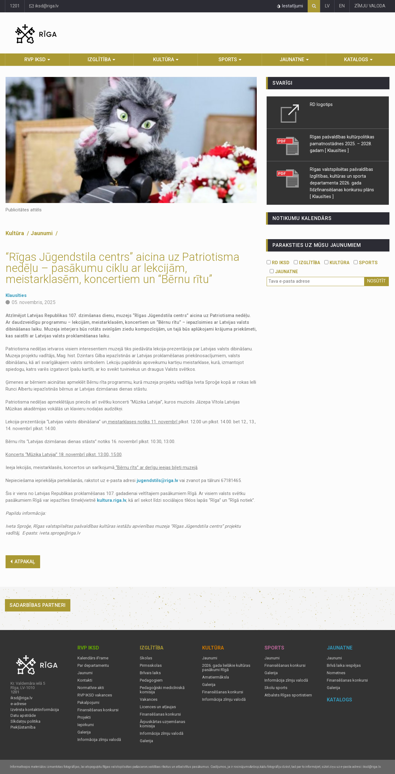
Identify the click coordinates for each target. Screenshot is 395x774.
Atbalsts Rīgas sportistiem (288, 695)
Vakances (148, 699)
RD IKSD (278, 262)
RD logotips (321, 104)
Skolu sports (275, 688)
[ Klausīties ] (337, 150)
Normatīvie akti (90, 688)
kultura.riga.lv (111, 500)
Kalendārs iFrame (92, 658)
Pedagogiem (151, 680)
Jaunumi (42, 233)
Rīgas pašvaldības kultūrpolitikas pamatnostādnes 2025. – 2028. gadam (342, 143)
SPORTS (366, 262)
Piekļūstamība (22, 727)
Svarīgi (282, 83)
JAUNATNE (284, 271)
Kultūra (163, 59)
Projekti (84, 717)
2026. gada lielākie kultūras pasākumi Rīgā (226, 667)
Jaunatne (292, 59)
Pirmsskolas (151, 665)
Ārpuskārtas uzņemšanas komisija (162, 724)
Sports (227, 59)
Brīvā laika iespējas (344, 665)
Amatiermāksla (215, 677)
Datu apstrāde (23, 715)
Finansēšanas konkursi (97, 710)
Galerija (84, 732)
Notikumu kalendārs (301, 218)
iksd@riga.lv (44, 6)
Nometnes (336, 673)
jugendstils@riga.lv (157, 480)
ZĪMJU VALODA (369, 6)
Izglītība (99, 59)
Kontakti (84, 680)
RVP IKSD (35, 59)
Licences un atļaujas (158, 707)
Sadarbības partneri (38, 605)
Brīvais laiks (150, 673)
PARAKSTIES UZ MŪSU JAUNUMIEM (316, 245)
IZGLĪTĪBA (307, 262)
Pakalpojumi (88, 702)
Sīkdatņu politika (25, 721)
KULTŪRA (336, 262)
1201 (15, 6)
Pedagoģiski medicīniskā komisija (162, 690)
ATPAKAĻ (22, 562)
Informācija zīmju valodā (99, 740)
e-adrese (18, 704)
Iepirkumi (85, 725)
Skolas (146, 658)
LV (327, 6)
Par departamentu (93, 665)
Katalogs (356, 59)
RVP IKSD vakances (94, 695)
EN (342, 6)
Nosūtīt (376, 281)
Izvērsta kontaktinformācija (34, 710)
